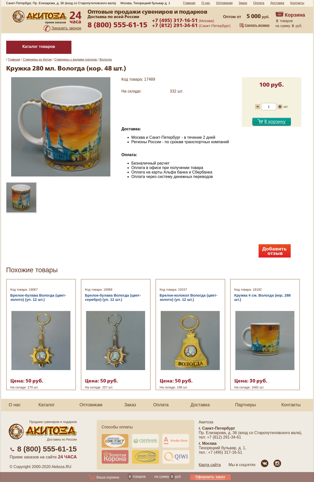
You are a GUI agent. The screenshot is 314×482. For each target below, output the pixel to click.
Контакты (297, 3)
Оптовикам (224, 3)
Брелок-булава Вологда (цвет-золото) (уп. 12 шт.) (38, 297)
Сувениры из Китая (37, 59)
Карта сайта (210, 465)
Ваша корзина (103, 477)
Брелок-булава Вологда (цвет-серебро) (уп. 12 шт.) (113, 297)
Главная (189, 3)
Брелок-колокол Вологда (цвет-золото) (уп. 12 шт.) (189, 297)
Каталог (46, 404)
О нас (205, 3)
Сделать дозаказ (257, 25)
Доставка (277, 3)
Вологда (105, 59)
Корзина (295, 15)
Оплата (258, 3)
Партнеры (245, 404)
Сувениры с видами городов (76, 59)
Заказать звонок (66, 28)
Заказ (243, 3)
